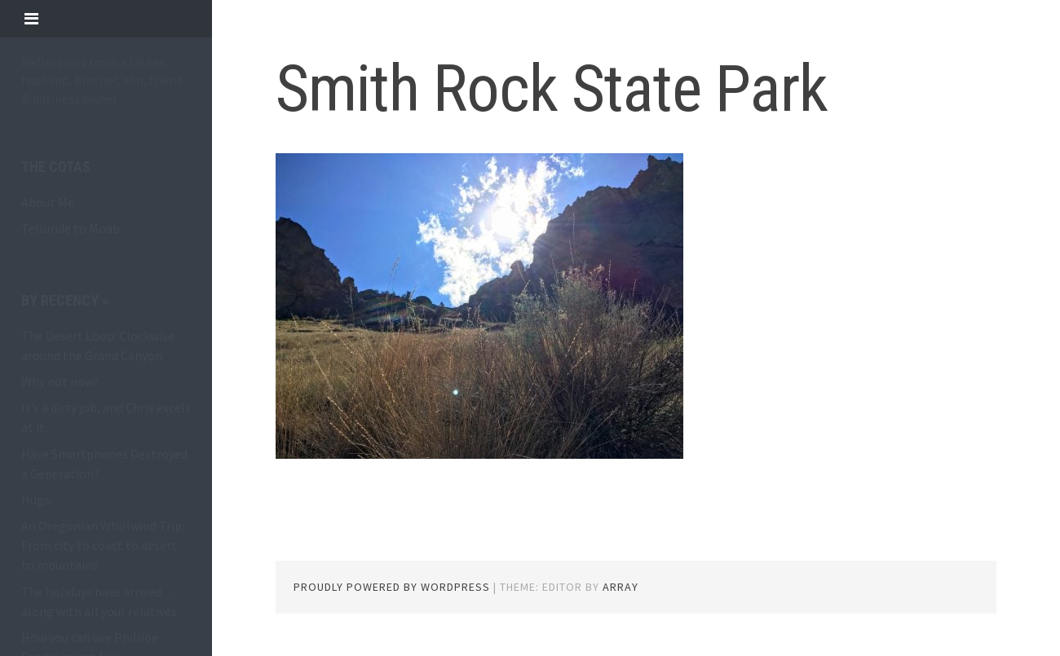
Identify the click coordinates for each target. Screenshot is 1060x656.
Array (620, 586)
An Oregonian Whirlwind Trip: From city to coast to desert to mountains (102, 545)
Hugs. (36, 499)
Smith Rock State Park (552, 89)
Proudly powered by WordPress (392, 586)
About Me (47, 202)
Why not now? (60, 381)
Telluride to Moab (70, 228)
